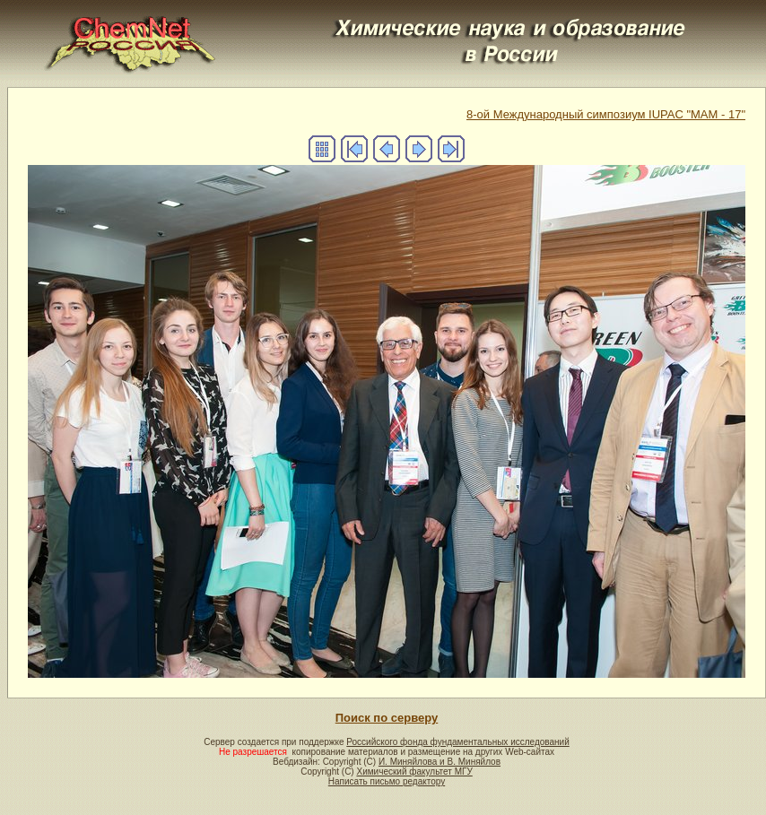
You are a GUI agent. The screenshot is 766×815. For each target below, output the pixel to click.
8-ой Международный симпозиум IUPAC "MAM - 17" (605, 114)
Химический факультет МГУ (414, 771)
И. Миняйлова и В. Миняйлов (440, 762)
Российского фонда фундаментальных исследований (457, 742)
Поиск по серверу (386, 717)
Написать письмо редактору (386, 781)
